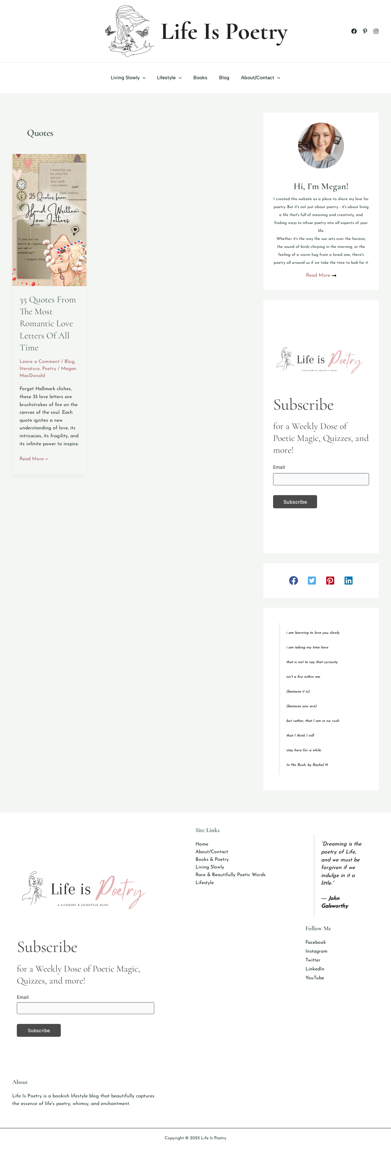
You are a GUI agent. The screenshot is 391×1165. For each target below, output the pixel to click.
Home (202, 844)
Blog (222, 77)
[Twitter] (312, 961)
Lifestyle (171, 77)
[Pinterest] (365, 31)
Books (200, 77)
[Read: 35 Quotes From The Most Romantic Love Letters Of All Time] (49, 219)
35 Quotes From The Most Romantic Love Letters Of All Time (48, 323)
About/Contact (257, 77)
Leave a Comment (40, 361)
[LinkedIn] (314, 970)
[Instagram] (376, 31)
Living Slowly (132, 77)
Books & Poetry (213, 859)
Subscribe (295, 502)
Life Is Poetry (224, 31)
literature (30, 368)
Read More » (34, 459)
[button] (293, 580)
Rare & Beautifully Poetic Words (231, 875)
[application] (146, 77)
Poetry (49, 368)
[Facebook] (354, 31)
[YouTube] (314, 979)
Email (279, 467)
